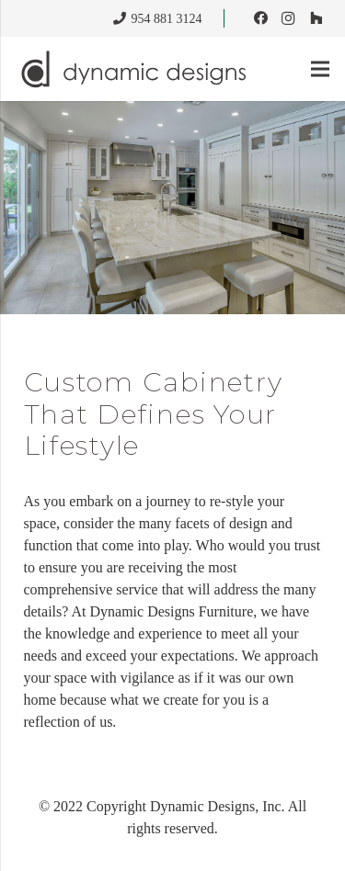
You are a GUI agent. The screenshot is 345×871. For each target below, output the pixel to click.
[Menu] (319, 69)
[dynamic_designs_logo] (136, 69)
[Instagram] (288, 18)
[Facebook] (260, 18)
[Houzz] (315, 18)
